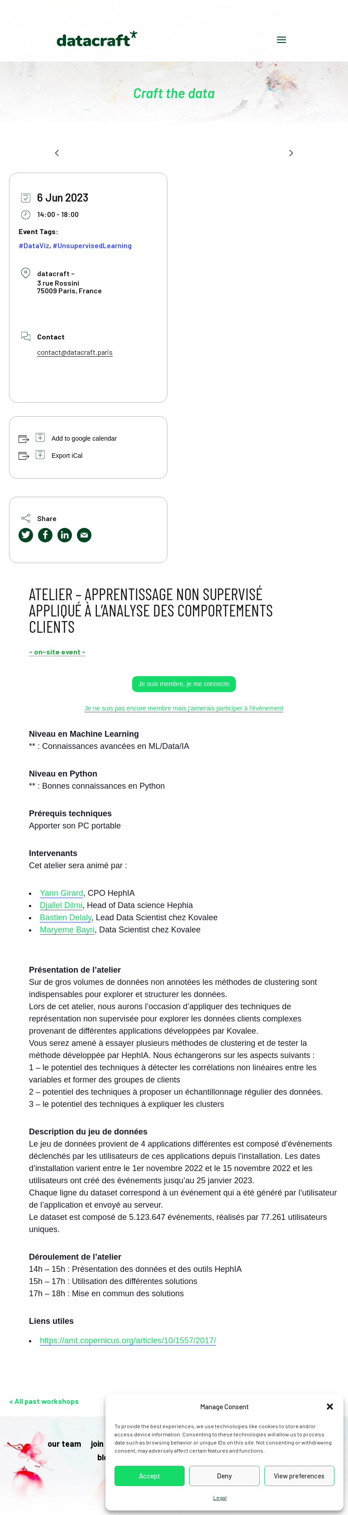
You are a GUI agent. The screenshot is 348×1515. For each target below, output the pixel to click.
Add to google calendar (84, 438)
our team (64, 1444)
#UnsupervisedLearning (92, 245)
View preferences (299, 1476)
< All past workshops (44, 1401)
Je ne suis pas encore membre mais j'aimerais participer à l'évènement (184, 708)
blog (105, 1458)
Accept (149, 1476)
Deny (224, 1476)
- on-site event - (57, 651)
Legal (220, 1497)
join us (102, 1444)
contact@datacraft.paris (75, 352)
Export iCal (67, 455)
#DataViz (34, 245)
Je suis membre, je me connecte (184, 683)
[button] (329, 1406)
